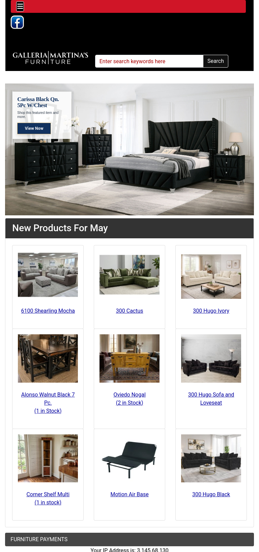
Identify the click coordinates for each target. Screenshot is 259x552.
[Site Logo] (50, 58)
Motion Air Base (130, 494)
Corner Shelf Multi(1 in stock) (47, 498)
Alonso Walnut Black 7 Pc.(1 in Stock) (48, 402)
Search (215, 61)
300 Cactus (129, 311)
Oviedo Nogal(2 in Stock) (129, 398)
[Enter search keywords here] (149, 61)
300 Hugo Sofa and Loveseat (211, 398)
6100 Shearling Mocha (48, 311)
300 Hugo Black (211, 494)
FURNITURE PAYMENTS (38, 539)
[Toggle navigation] (20, 6)
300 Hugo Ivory (211, 311)
